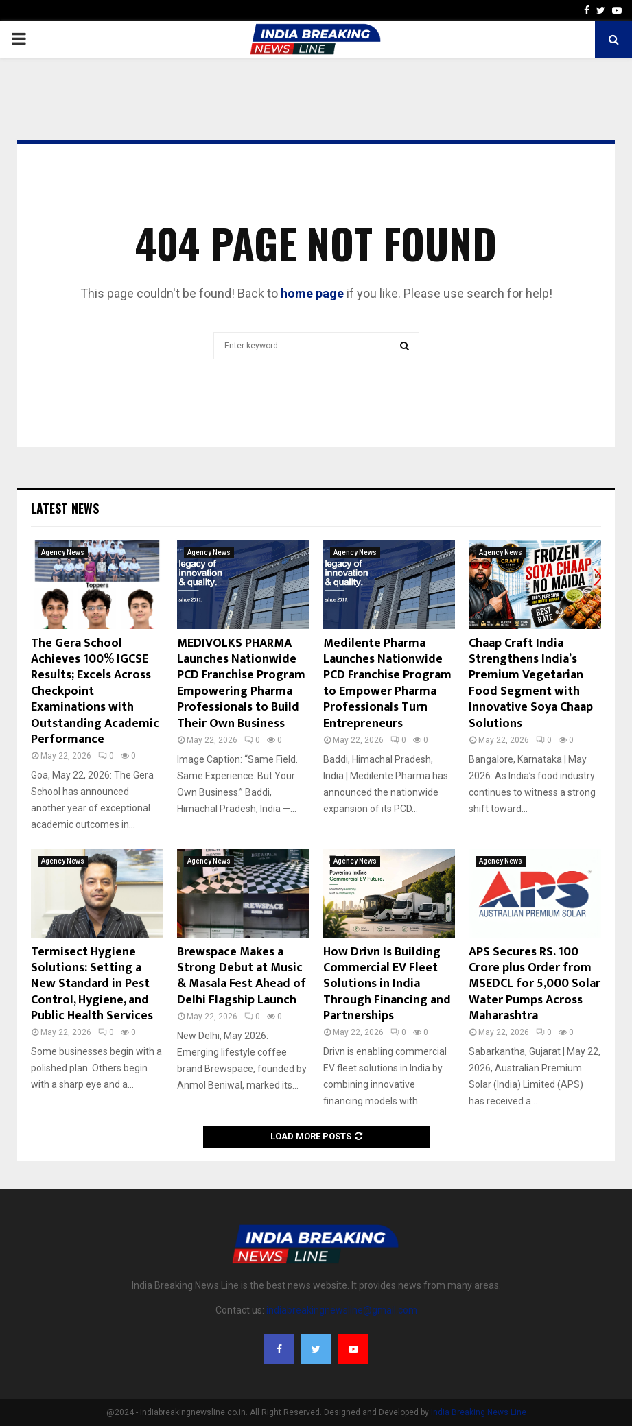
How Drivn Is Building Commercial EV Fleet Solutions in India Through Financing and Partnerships (387, 984)
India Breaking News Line (478, 1412)
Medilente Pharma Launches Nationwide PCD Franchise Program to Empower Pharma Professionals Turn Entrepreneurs (387, 683)
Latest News (65, 508)
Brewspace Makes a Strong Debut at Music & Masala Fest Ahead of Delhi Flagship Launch (241, 976)
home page (312, 293)
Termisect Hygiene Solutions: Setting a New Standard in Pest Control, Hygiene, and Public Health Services (92, 984)
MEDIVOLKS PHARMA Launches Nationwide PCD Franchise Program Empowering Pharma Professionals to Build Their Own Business (241, 683)
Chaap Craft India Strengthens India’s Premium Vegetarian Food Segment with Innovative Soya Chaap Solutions (531, 683)
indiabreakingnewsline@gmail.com (341, 1310)
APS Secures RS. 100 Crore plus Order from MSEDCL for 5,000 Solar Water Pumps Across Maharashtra (534, 984)
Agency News (62, 552)
